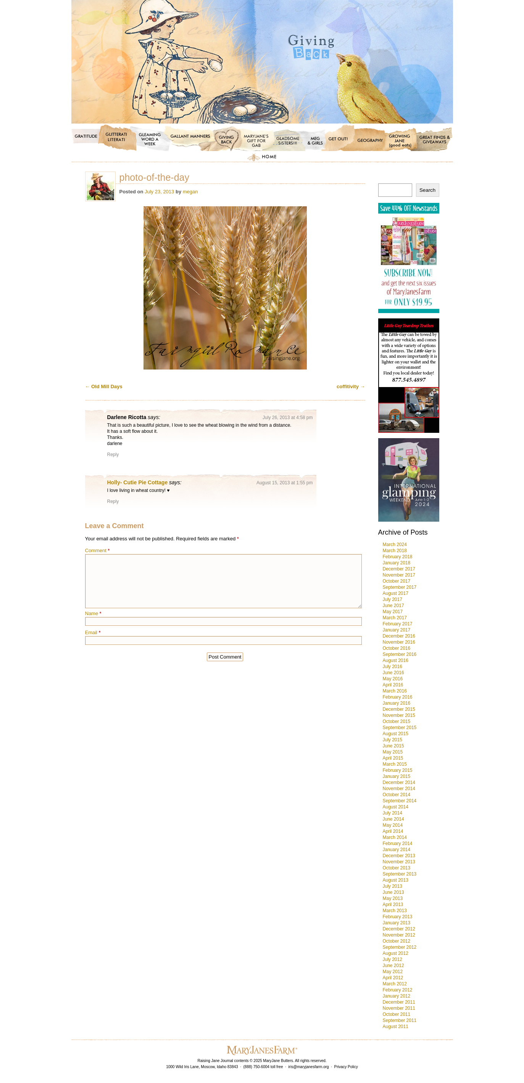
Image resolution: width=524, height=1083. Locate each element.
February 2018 (398, 556)
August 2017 (395, 593)
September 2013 (400, 874)
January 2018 (397, 563)
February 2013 (398, 916)
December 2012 (399, 929)
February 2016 (398, 697)
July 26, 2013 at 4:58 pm (288, 417)
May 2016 (393, 678)
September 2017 (400, 587)
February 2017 (398, 624)
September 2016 (400, 654)
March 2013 (395, 910)
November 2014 (399, 788)
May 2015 (393, 752)
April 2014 (393, 831)
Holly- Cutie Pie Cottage (137, 482)
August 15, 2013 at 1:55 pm (284, 482)
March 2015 (395, 764)
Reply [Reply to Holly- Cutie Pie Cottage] (113, 501)
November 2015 (399, 715)
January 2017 (397, 630)
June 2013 (393, 892)
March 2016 (395, 691)
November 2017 (399, 575)
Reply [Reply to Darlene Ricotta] (113, 454)
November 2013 (399, 861)
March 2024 (395, 544)
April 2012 (393, 977)
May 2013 (393, 898)
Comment (97, 550)
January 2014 (397, 849)
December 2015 (399, 709)
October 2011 (397, 1014)
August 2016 (395, 660)
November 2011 (399, 1008)
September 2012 (400, 947)
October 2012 (397, 941)
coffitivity (351, 386)
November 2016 (399, 642)
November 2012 (399, 935)
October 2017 (397, 581)
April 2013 (393, 904)
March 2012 (395, 984)
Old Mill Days (104, 386)
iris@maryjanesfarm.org (308, 1067)
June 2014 (393, 819)
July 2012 (392, 959)
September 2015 (400, 727)
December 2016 (399, 636)
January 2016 (397, 703)
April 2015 (393, 758)
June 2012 (393, 965)
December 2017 (399, 569)
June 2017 (393, 605)
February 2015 (398, 770)
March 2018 (395, 550)
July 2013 (392, 886)
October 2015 (397, 721)
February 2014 (398, 843)
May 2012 (393, 971)
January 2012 (397, 996)
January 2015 (397, 776)
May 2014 (393, 825)
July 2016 (392, 666)
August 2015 (395, 733)
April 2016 (393, 685)
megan (190, 191)
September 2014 (400, 800)
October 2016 (397, 648)
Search (427, 190)
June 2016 (393, 672)
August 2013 (395, 880)
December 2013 (399, 855)
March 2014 (395, 837)
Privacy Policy (346, 1067)
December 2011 (399, 1002)
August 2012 (395, 953)
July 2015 (392, 739)
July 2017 (392, 599)
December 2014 (399, 782)
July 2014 (392, 813)
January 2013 (397, 923)
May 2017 (393, 611)
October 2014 (397, 794)
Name (93, 613)
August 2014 (395, 807)
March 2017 (395, 617)
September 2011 (400, 1020)
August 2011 (395, 1026)
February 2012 (398, 990)
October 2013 (397, 868)
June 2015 (393, 746)
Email (93, 632)
